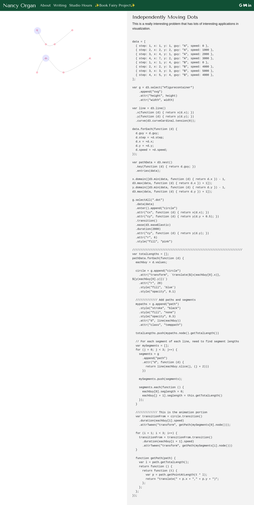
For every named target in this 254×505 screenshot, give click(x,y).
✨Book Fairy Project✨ (115, 5)
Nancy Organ (19, 5)
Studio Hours (80, 5)
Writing (59, 5)
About (45, 5)
